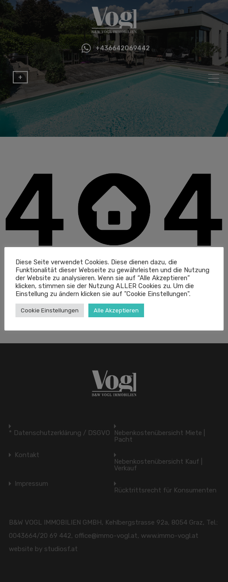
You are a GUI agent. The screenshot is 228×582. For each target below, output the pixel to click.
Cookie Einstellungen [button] (50, 310)
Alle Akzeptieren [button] (116, 310)
